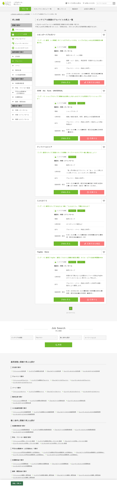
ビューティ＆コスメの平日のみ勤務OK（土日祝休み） (28, 454)
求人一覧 (25, 9)
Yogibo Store (43, 252)
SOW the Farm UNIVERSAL (50, 91)
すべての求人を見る (74, 3)
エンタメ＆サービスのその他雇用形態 (24, 414)
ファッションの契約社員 (20, 400)
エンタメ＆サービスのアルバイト (22, 382)
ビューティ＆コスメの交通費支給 (80, 463)
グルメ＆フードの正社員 (54, 371)
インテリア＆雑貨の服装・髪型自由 (44, 475)
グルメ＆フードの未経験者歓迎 (63, 429)
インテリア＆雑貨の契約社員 (38, 400)
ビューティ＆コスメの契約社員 (76, 400)
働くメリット (62, 9)
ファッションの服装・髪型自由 (22, 475)
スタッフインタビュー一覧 (43, 9)
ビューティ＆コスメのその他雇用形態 (90, 412)
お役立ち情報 (88, 9)
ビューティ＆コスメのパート (72, 391)
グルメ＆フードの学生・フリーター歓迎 (76, 441)
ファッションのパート (19, 391)
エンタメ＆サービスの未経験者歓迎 (23, 432)
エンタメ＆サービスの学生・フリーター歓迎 (54, 443)
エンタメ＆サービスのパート (91, 391)
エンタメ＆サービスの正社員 (91, 371)
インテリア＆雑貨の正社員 (36, 371)
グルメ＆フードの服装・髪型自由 (66, 475)
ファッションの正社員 (19, 371)
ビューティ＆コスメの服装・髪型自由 (90, 475)
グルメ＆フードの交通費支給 (60, 463)
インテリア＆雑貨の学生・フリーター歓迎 (50, 441)
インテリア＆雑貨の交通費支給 (40, 463)
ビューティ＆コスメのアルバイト (80, 380)
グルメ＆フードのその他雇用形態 (66, 412)
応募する (92, 138)
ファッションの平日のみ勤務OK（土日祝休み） (26, 452)
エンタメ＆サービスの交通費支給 (22, 466)
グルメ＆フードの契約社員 (57, 400)
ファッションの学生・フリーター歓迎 (24, 441)
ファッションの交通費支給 (20, 463)
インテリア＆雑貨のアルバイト (40, 380)
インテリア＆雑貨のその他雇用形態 (44, 412)
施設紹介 (75, 9)
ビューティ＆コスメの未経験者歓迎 (85, 429)
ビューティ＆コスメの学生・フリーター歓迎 (26, 443)
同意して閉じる (16, 483)
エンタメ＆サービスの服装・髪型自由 (24, 477)
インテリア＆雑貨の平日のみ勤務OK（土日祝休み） (58, 452)
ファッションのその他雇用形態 (22, 412)
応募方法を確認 (92, 82)
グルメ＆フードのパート (54, 391)
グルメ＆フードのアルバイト (60, 380)
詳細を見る (65, 82)
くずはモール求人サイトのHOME (20, 14)
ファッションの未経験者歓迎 (21, 429)
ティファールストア (44, 147)
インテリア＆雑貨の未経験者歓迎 (42, 429)
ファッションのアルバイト (20, 380)
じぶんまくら (42, 200)
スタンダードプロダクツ (46, 35)
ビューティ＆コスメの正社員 (72, 371)
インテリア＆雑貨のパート (36, 391)
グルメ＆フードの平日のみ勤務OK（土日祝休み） (90, 452)
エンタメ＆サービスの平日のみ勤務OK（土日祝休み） (62, 454)
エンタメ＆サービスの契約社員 (22, 403)
